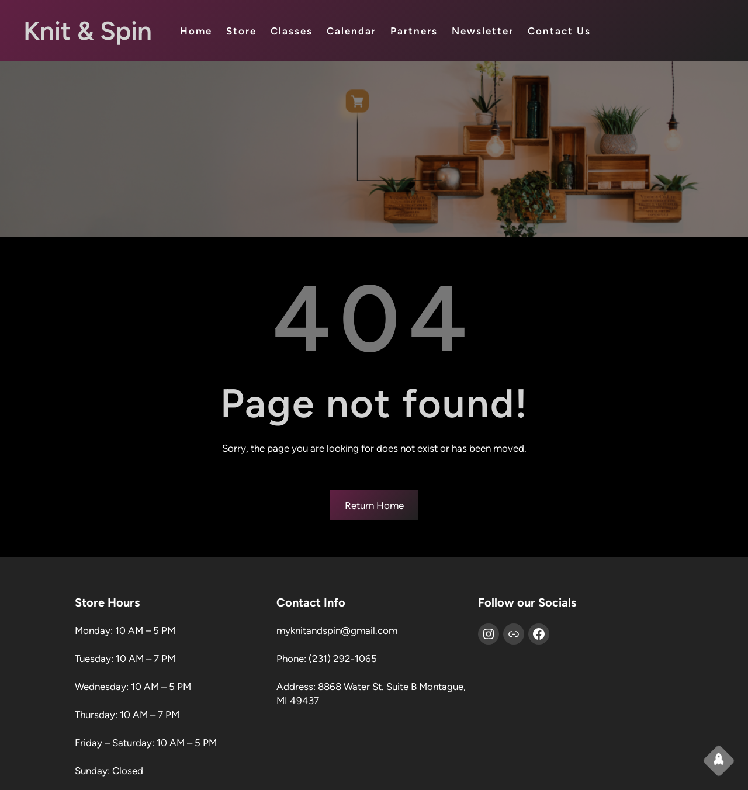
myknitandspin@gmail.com (336, 630)
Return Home (374, 505)
